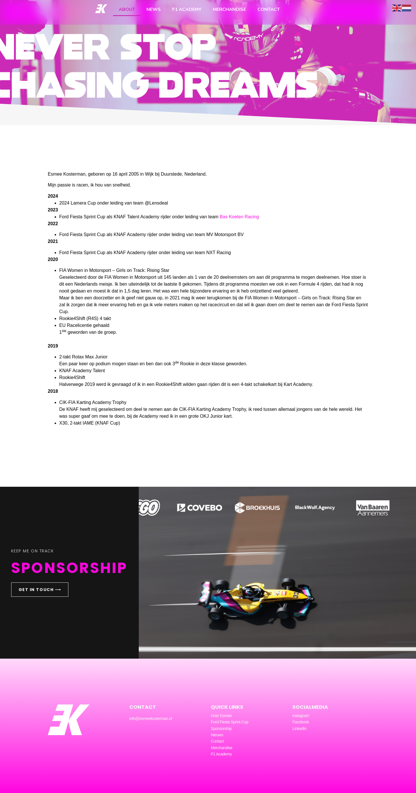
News (153, 9)
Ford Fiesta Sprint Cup (229, 722)
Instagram (300, 715)
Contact (268, 9)
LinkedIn (299, 728)
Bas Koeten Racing (240, 216)
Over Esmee (221, 715)
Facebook (300, 722)
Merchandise (229, 9)
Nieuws (217, 735)
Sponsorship (221, 728)
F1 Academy (186, 9)
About (127, 9)
